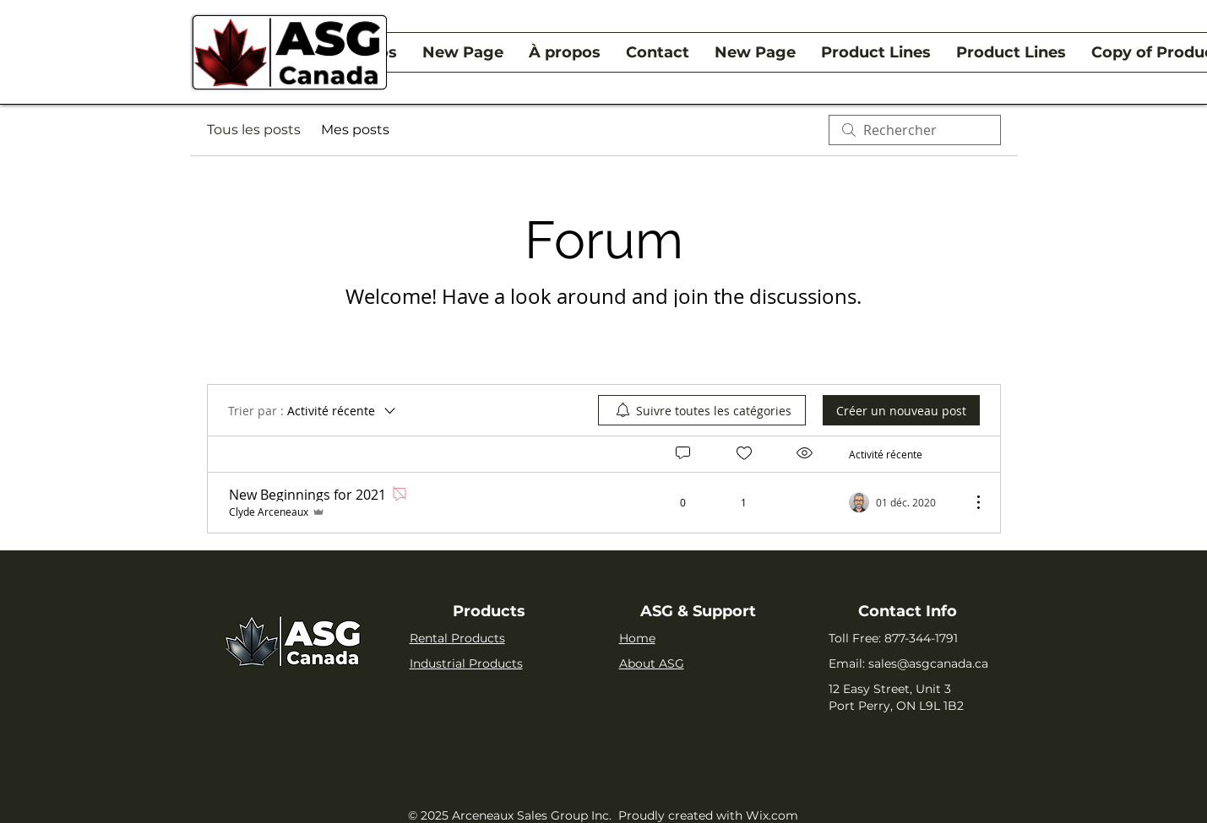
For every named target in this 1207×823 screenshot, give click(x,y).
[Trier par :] (313, 410)
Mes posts (355, 130)
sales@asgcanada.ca (928, 663)
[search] (915, 130)
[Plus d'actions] (970, 502)
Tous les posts (254, 130)
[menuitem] (702, 410)
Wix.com (772, 815)
